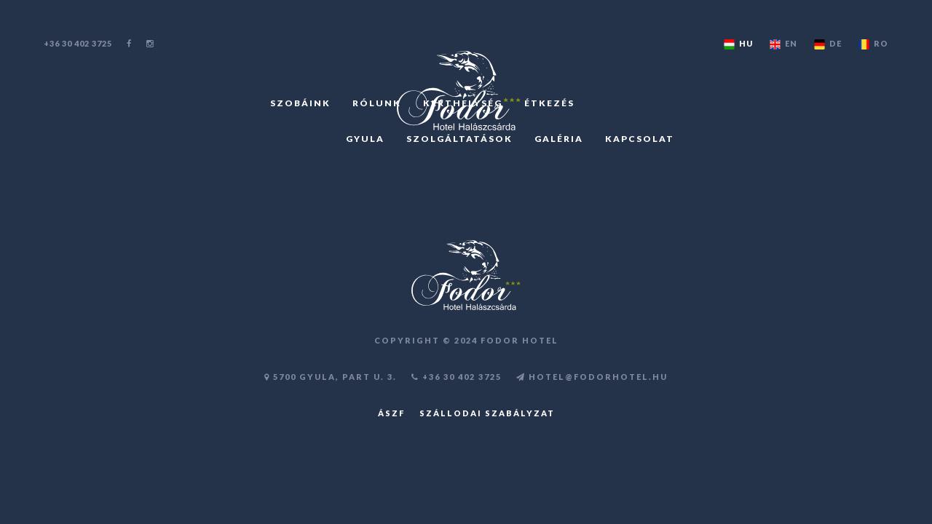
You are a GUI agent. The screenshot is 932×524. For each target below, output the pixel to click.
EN (782, 44)
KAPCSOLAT (639, 138)
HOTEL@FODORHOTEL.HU (592, 376)
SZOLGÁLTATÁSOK (459, 138)
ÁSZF (391, 413)
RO (872, 44)
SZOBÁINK (300, 103)
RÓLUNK (376, 103)
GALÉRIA (558, 138)
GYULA (365, 138)
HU (737, 44)
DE (827, 44)
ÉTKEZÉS (549, 103)
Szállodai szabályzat (487, 413)
